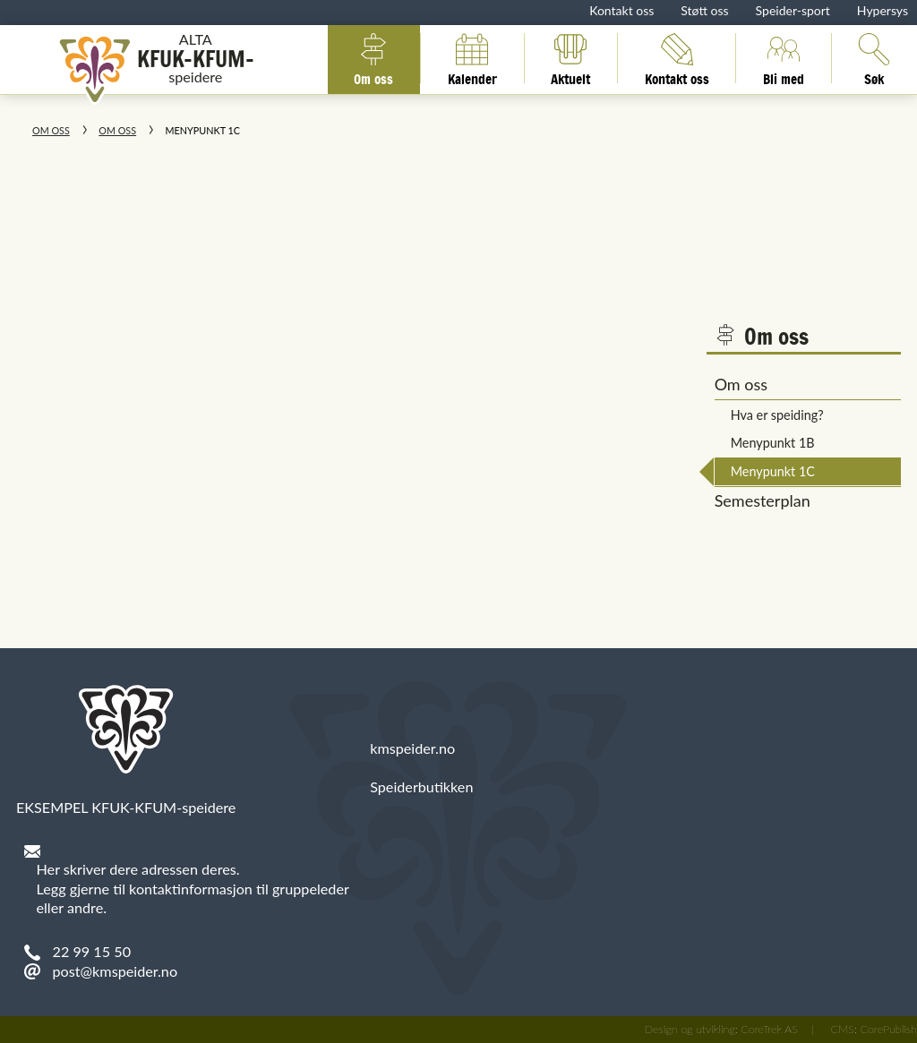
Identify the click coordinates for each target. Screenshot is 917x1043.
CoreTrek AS (769, 1029)
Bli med (783, 58)
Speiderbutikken (421, 786)
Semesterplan (762, 500)
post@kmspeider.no (115, 970)
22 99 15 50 (92, 951)
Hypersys (882, 10)
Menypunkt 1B (773, 442)
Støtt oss (704, 10)
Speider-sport (793, 10)
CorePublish (888, 1029)
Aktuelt (570, 58)
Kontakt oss (621, 10)
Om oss (373, 58)
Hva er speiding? (777, 415)
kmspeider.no (412, 748)
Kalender (472, 58)
